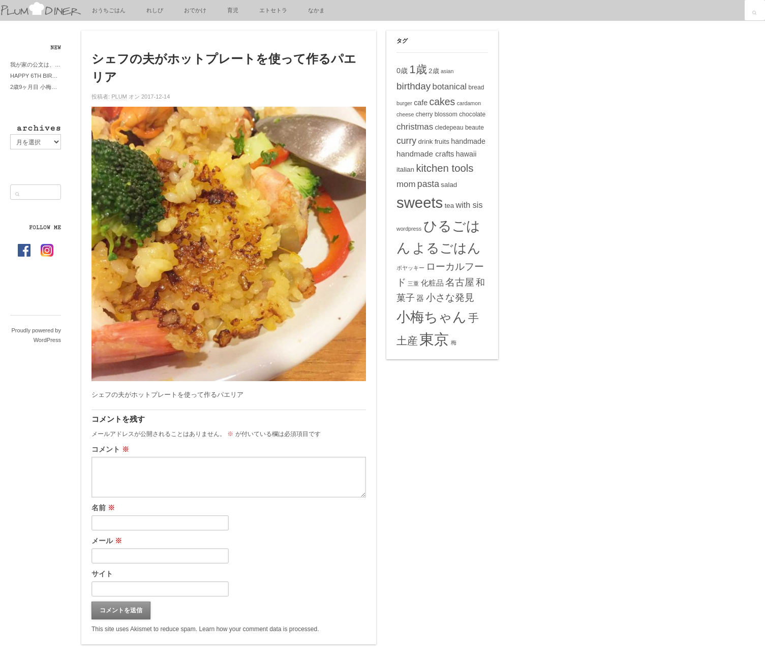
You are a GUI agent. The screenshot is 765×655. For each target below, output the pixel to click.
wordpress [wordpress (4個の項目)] (408, 229)
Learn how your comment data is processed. (259, 629)
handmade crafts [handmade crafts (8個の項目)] (425, 153)
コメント (110, 449)
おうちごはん (109, 10)
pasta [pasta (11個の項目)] (428, 184)
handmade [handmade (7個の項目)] (468, 141)
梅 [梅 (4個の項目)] (453, 342)
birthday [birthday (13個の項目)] (413, 86)
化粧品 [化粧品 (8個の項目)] (432, 282)
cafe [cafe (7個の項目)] (420, 103)
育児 (232, 10)
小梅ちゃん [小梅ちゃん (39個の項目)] (431, 317)
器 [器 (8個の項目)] (420, 298)
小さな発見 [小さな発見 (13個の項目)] (450, 297)
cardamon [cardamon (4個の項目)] (469, 103)
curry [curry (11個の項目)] (406, 141)
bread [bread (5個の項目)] (476, 87)
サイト (102, 574)
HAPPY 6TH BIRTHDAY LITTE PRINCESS (35, 76)
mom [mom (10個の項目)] (406, 184)
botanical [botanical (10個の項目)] (450, 86)
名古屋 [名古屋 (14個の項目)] (459, 282)
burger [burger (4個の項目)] (404, 103)
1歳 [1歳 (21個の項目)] (417, 69)
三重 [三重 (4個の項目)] (413, 283)
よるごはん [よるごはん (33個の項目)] (446, 248)
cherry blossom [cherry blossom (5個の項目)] (436, 114)
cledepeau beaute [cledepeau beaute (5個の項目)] (459, 127)
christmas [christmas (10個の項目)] (414, 127)
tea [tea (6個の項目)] (449, 205)
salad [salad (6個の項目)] (449, 185)
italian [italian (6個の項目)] (405, 169)
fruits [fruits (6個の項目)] (442, 141)
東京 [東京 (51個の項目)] (434, 339)
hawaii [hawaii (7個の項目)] (466, 154)
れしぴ (154, 10)
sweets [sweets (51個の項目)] (419, 202)
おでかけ (195, 10)
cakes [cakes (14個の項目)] (442, 101)
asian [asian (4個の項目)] (447, 71)
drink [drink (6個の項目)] (425, 141)
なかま (316, 10)
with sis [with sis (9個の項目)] (469, 204)
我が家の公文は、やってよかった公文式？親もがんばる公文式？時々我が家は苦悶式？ (35, 64)
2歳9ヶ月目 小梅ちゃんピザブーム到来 (35, 87)
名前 (103, 508)
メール (106, 541)
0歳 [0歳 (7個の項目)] (402, 71)
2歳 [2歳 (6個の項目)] (434, 71)
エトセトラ (273, 10)
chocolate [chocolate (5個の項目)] (472, 114)
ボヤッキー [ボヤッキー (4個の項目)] (410, 268)
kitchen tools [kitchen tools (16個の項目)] (444, 168)
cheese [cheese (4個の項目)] (405, 114)
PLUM (119, 96)
